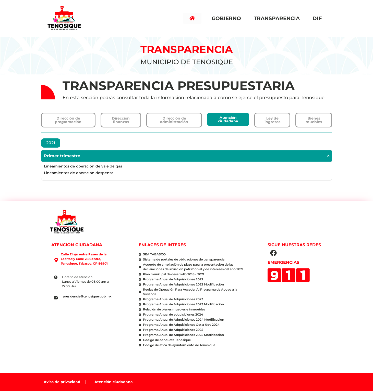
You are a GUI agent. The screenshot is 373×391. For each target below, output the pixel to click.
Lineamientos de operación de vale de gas (83, 166)
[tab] (50, 143)
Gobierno (228, 18)
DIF (318, 18)
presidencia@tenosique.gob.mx (87, 296)
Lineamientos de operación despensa (78, 173)
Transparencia (278, 18)
